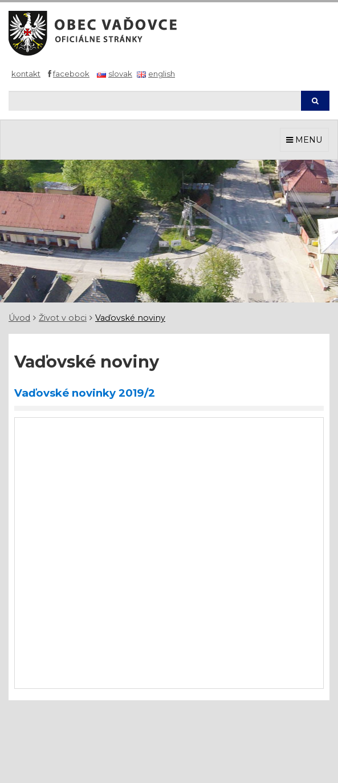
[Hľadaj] (154, 101)
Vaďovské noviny (130, 318)
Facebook (71, 73)
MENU (304, 140)
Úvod (19, 318)
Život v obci (63, 318)
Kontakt (25, 73)
